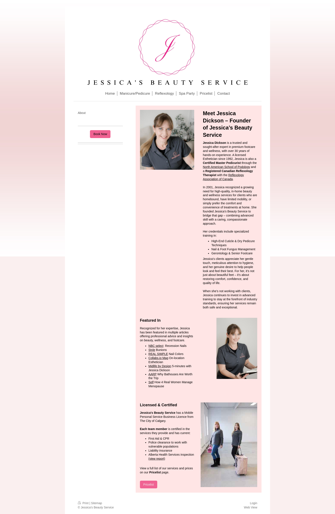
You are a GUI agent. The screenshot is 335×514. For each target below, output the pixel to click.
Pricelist (148, 484)
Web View (250, 507)
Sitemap (96, 503)
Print (84, 503)
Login (253, 503)
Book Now (100, 134)
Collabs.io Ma (157, 358)
